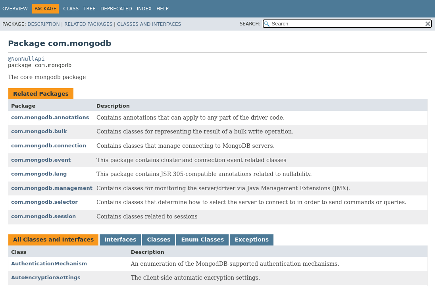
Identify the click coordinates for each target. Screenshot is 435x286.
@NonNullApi (26, 59)
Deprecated (116, 9)
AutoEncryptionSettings (46, 277)
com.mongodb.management (51, 188)
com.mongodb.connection (48, 146)
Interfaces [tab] (120, 239)
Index (144, 9)
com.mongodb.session (43, 216)
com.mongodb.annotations (50, 117)
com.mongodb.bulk (39, 131)
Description (43, 24)
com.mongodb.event (41, 160)
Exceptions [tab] (252, 239)
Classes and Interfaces (149, 24)
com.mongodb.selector (44, 202)
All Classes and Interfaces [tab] (53, 239)
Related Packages (88, 24)
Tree (89, 9)
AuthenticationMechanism (49, 264)
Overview (15, 9)
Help (162, 9)
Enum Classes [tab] (202, 239)
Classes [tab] (158, 239)
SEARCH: (250, 24)
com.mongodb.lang (39, 174)
